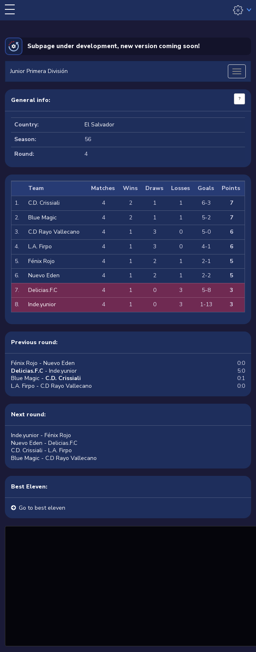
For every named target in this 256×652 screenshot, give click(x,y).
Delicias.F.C (42, 290)
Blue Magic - (46, 378)
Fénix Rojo (41, 261)
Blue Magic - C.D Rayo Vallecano (54, 458)
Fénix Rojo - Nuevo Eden (43, 363)
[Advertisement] (131, 585)
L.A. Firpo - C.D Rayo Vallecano (51, 386)
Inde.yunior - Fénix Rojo (41, 435)
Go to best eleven (42, 508)
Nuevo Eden (44, 275)
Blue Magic (42, 217)
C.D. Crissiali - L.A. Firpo (41, 450)
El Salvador (99, 124)
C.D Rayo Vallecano (54, 232)
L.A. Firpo (40, 246)
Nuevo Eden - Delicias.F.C (44, 443)
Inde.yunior (42, 304)
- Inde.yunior (44, 371)
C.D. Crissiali (44, 203)
